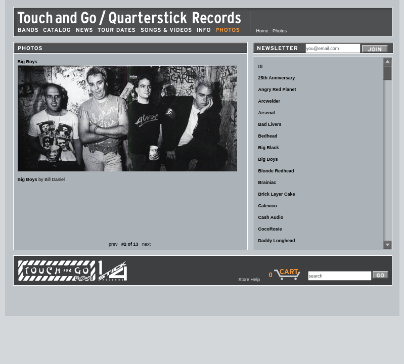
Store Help (253, 279)
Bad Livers (270, 124)
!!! (260, 66)
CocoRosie (270, 229)
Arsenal (266, 112)
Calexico (267, 205)
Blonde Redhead (276, 170)
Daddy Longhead (276, 240)
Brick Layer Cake (276, 194)
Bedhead (268, 136)
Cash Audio (271, 217)
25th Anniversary (276, 77)
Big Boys (268, 159)
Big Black (268, 147)
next (146, 244)
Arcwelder (269, 101)
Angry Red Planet (277, 89)
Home (262, 30)
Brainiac (267, 182)
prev (113, 244)
